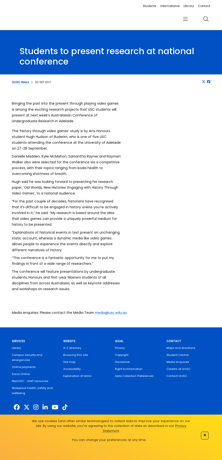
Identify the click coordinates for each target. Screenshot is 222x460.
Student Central (177, 355)
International (170, 6)
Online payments (24, 367)
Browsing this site (75, 355)
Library (189, 6)
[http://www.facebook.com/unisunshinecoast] (17, 407)
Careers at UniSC (178, 369)
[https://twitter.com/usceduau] (26, 407)
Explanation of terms (77, 376)
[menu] (185, 19)
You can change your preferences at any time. (109, 440)
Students (149, 6)
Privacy (120, 348)
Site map (69, 362)
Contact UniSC (176, 376)
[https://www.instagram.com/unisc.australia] (35, 407)
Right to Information (129, 369)
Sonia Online (21, 374)
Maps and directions (180, 348)
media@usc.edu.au (111, 312)
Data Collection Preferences (134, 376)
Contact (204, 6)
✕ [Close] (204, 435)
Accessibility (72, 369)
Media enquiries (177, 362)
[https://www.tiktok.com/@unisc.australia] (64, 407)
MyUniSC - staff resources (30, 381)
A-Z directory (72, 348)
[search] (206, 19)
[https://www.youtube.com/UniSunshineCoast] (55, 407)
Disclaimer (122, 362)
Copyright (122, 355)
